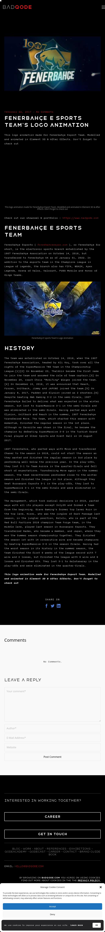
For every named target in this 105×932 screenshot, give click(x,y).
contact (70, 851)
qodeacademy (16, 851)
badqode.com (51, 878)
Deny (52, 914)
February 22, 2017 (17, 112)
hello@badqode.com (29, 866)
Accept (52, 906)
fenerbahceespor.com (52, 245)
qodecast (38, 851)
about (39, 848)
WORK (27, 848)
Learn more (77, 925)
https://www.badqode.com (80, 218)
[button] (100, 887)
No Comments (44, 112)
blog (16, 848)
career (54, 851)
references (56, 848)
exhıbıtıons (79, 848)
